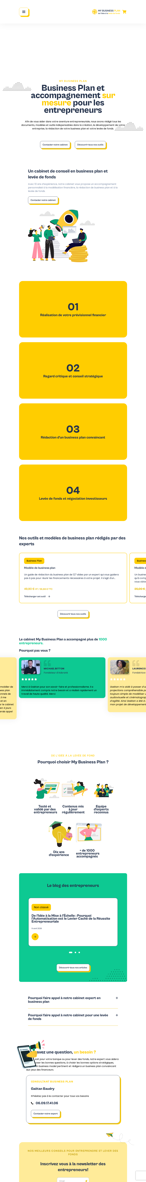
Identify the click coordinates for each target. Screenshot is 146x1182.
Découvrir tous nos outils (90, 144)
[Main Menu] (23, 12)
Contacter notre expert (45, 1113)
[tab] (70, 952)
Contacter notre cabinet (55, 144)
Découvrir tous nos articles (73, 967)
